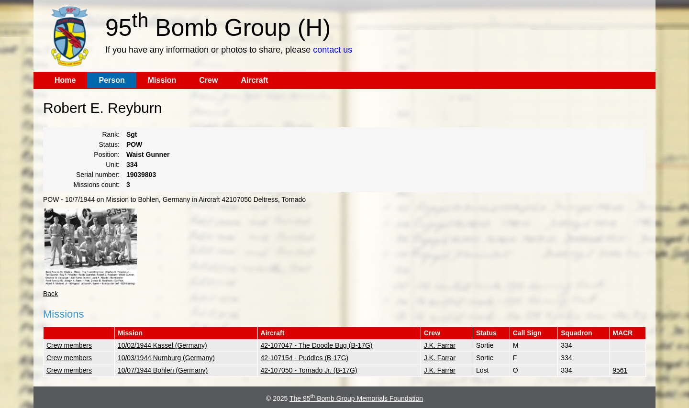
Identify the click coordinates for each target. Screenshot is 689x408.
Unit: (113, 164)
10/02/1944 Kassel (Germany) (162, 345)
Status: (109, 144)
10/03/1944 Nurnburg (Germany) (166, 358)
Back (50, 294)
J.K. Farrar (440, 345)
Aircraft (254, 80)
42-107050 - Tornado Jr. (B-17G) (309, 370)
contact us (332, 50)
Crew (208, 80)
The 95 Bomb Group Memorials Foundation (356, 398)
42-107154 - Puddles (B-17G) (305, 358)
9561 (619, 370)
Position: (107, 154)
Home (65, 80)
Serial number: (98, 174)
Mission (162, 80)
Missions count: (97, 184)
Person (111, 80)
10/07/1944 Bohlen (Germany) (163, 370)
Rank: (111, 134)
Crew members (69, 345)
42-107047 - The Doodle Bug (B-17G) (317, 345)
